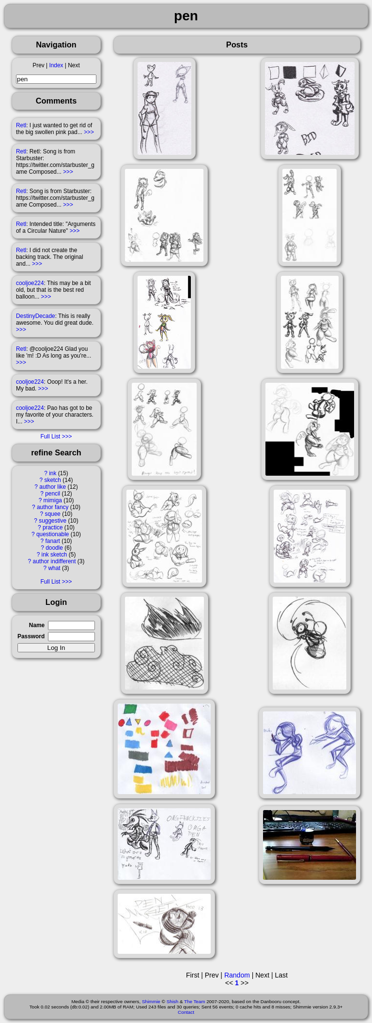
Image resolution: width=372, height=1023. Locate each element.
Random (237, 975)
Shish (173, 1001)
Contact (186, 1012)
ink (52, 473)
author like (52, 486)
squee (53, 514)
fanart (53, 541)
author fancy (52, 507)
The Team (194, 1001)
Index (56, 65)
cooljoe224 (30, 283)
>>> (89, 132)
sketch (53, 480)
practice (53, 527)
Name (37, 625)
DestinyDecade (35, 316)
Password (31, 636)
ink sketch (54, 554)
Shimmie (151, 1001)
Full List (50, 436)
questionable (52, 534)
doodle (54, 547)
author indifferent (54, 561)
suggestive (52, 520)
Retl (21, 125)
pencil (52, 493)
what (54, 568)
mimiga (53, 500)
